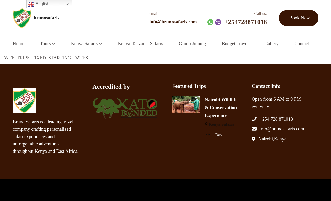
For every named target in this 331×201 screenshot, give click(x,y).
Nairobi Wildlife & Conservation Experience (221, 107)
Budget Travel (235, 43)
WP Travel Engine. (112, 189)
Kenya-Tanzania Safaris (140, 43)
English (38, 4)
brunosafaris (47, 18)
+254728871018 (245, 22)
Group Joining (192, 43)
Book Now (299, 18)
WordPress (158, 189)
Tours (45, 43)
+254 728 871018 (276, 119)
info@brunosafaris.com (173, 21)
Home (18, 43)
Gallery (271, 43)
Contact (301, 43)
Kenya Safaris (84, 43)
